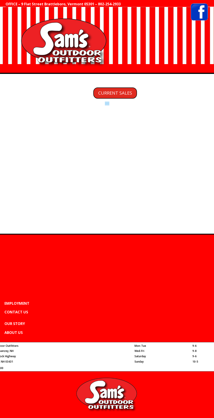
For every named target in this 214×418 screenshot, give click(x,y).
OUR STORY (14, 323)
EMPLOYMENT (16, 303)
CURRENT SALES (115, 93)
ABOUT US (13, 332)
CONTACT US (16, 312)
